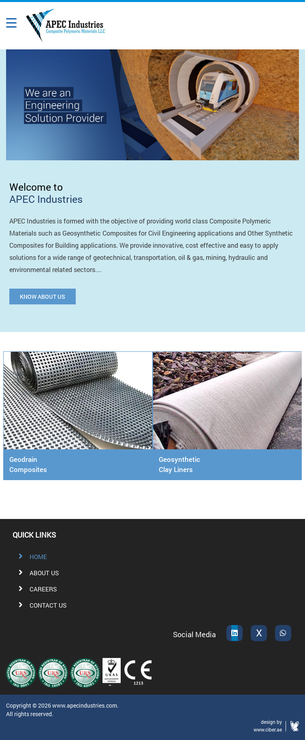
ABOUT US (36, 573)
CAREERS (35, 589)
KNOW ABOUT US (42, 296)
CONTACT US (39, 605)
